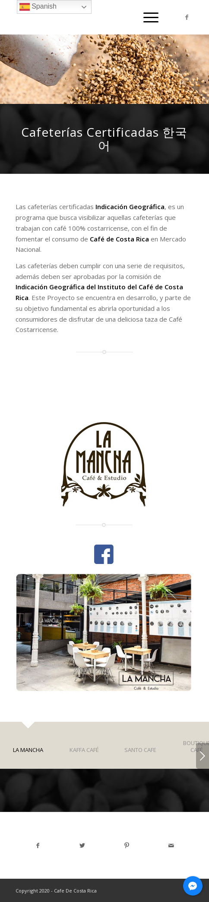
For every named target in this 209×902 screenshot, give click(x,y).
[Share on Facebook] (38, 845)
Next (202, 756)
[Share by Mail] (171, 845)
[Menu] (146, 17)
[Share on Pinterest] (126, 845)
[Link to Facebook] (186, 17)
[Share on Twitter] (82, 845)
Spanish (38, 7)
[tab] (28, 751)
